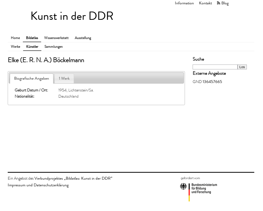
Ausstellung (83, 37)
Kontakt (205, 3)
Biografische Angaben (31, 78)
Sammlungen (53, 46)
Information (184, 3)
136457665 (212, 82)
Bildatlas (32, 37)
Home (15, 37)
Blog (225, 3)
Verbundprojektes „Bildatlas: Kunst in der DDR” (73, 178)
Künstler (32, 46)
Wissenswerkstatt (56, 37)
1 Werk (64, 78)
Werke (15, 46)
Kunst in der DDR (72, 16)
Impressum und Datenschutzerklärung (38, 185)
